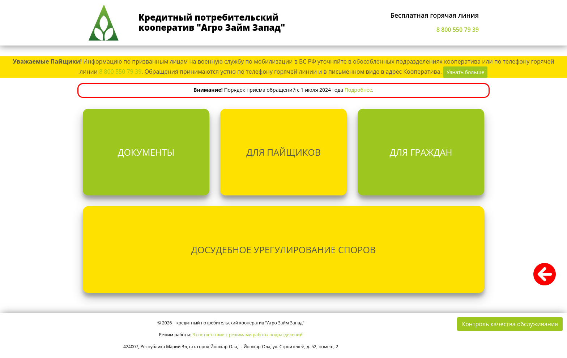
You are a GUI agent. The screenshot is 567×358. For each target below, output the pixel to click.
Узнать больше (465, 72)
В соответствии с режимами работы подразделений (247, 335)
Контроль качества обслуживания (510, 324)
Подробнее (358, 89)
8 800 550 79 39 (457, 30)
